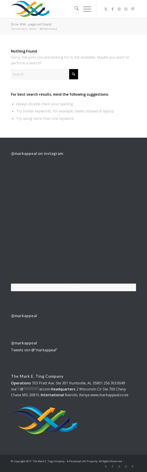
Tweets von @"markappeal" (34, 350)
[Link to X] (105, 9)
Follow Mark (73, 287)
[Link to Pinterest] (132, 9)
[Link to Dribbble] (119, 9)
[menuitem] (74, 9)
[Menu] (85, 9)
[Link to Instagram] (126, 9)
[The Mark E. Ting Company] (61, 9)
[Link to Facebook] (112, 9)
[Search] (74, 9)
